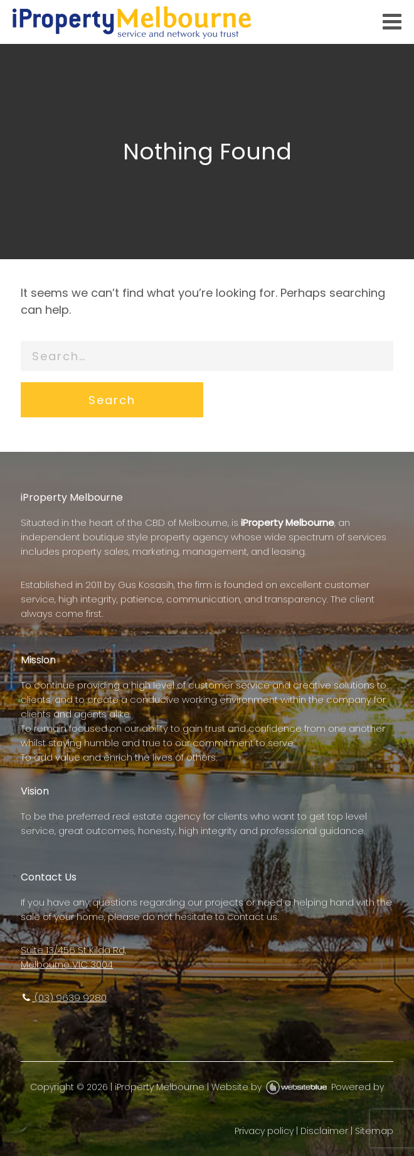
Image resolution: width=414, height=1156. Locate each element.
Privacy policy (264, 1131)
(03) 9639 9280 (64, 997)
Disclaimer (324, 1131)
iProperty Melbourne (159, 1087)
